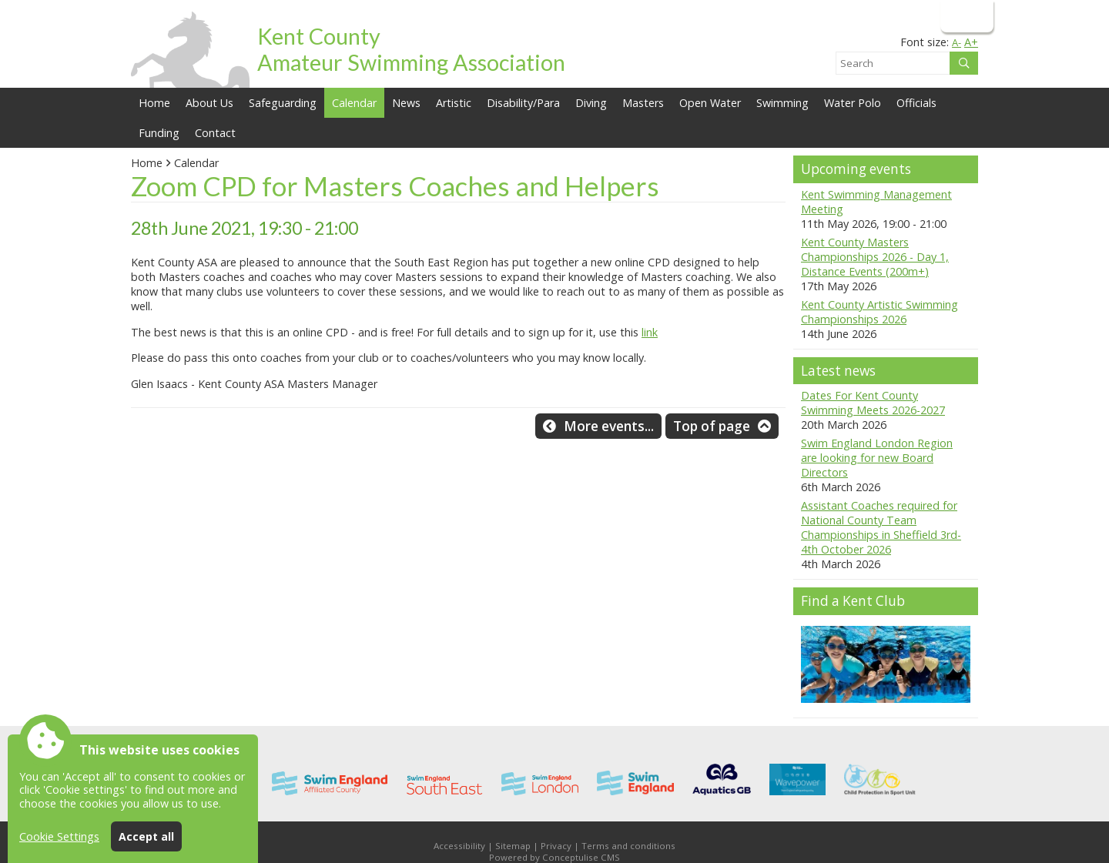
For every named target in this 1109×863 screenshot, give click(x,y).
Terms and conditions (628, 845)
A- (956, 42)
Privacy (556, 845)
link (650, 332)
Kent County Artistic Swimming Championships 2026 (879, 311)
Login (965, 15)
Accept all (146, 836)
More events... (609, 426)
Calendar (354, 102)
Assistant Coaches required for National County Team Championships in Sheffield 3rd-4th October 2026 (881, 527)
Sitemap (513, 845)
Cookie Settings (59, 836)
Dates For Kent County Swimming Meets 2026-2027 (873, 402)
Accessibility (459, 845)
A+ (971, 42)
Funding (159, 132)
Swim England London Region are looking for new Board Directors (877, 458)
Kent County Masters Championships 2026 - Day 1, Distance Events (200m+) (875, 257)
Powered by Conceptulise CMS (554, 857)
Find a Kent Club (853, 601)
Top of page (711, 426)
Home (154, 102)
